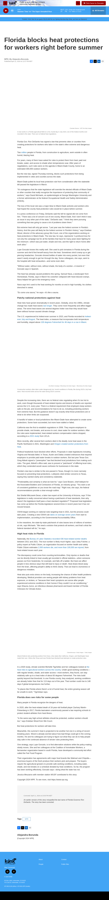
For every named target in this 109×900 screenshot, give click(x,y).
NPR (26, 819)
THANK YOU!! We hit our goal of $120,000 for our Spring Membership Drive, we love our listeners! (54, 19)
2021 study (34, 436)
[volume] (12, 10)
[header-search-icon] (78, 3)
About (41, 859)
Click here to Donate (94, 3)
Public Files (65, 864)
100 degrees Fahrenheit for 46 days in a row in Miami (63, 322)
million (24, 152)
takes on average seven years (63, 515)
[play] (6, 10)
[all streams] (98, 10)
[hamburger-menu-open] (5, 3)
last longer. (47, 306)
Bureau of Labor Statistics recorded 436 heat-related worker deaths (58, 539)
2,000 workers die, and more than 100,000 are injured (61, 547)
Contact (63, 859)
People (41, 864)
